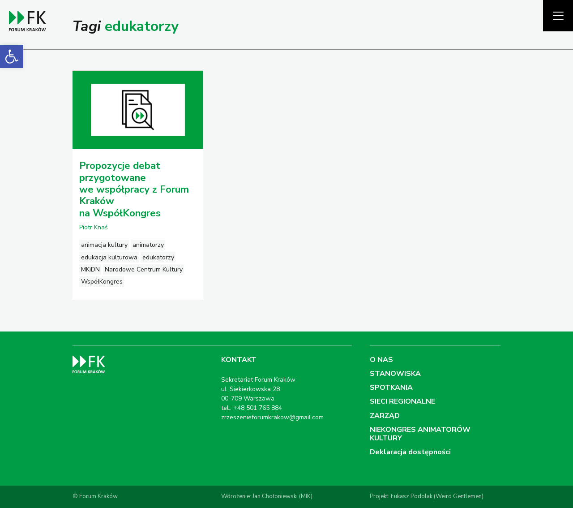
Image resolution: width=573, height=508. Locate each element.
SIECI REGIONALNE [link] (402, 401)
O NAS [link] (381, 360)
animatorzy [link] (148, 245)
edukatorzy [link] (158, 257)
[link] (11, 56)
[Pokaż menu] (558, 15)
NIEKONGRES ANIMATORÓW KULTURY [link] (420, 434)
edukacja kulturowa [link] (109, 257)
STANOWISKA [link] (395, 374)
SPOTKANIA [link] (391, 387)
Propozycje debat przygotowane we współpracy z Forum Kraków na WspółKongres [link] (134, 189)
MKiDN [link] (90, 269)
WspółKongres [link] (102, 281)
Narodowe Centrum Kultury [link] (144, 269)
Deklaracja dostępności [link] (410, 452)
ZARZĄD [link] (385, 416)
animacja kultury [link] (104, 245)
